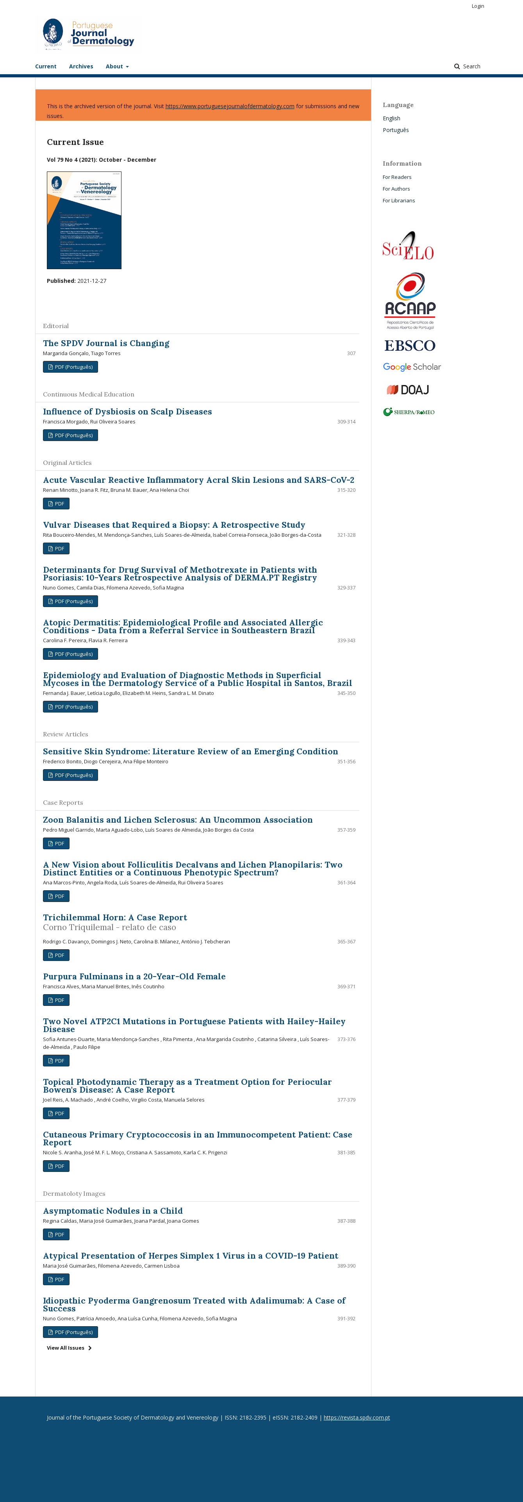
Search (471, 66)
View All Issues (65, 1347)
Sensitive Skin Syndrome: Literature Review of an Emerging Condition (190, 751)
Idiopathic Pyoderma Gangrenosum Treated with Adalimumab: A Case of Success (194, 1304)
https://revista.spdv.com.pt (357, 1417)
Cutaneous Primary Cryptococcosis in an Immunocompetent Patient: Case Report (197, 1138)
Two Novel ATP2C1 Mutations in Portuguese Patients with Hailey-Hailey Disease (194, 1025)
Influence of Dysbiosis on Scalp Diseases (127, 411)
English (391, 118)
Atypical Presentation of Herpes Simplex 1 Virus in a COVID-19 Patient (190, 1255)
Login (478, 5)
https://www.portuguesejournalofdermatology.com (230, 106)
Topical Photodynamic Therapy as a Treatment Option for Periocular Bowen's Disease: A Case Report (187, 1086)
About (115, 66)
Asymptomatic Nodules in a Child (113, 1211)
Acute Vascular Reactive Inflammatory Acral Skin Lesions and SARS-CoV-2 (198, 480)
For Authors (396, 188)
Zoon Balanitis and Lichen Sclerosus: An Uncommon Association (178, 819)
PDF (59, 503)
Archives (81, 66)
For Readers (397, 176)
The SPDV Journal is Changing (106, 343)
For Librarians (399, 200)
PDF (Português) (73, 366)
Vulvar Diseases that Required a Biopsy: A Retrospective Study (174, 525)
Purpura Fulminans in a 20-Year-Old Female (134, 976)
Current (46, 66)
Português (396, 130)
